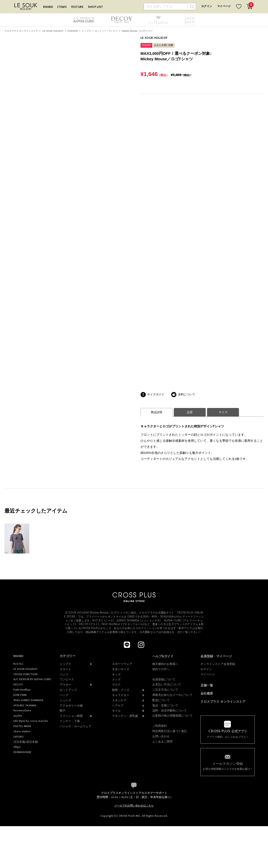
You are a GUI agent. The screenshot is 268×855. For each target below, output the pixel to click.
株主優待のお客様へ (165, 663)
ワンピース (67, 679)
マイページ (224, 6)
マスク (116, 684)
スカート (65, 669)
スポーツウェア (122, 663)
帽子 (62, 710)
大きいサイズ (120, 669)
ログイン (206, 6)
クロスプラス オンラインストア (21, 31)
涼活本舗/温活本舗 (25, 742)
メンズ (116, 679)
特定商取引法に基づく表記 (169, 731)
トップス (86, 31)
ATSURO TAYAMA (24, 705)
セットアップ (68, 689)
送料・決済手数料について (169, 710)
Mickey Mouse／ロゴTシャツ (137, 31)
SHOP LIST (95, 7)
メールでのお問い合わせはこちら (134, 805)
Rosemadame (22, 710)
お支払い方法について (166, 684)
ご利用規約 (159, 725)
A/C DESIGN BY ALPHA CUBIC (32, 679)
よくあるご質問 (162, 741)
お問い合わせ (161, 736)
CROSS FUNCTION (25, 674)
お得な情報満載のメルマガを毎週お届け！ (227, 765)
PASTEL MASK (22, 726)
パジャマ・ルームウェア (75, 726)
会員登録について (163, 679)
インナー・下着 (70, 721)
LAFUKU (18, 736)
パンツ (64, 674)
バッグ (64, 695)
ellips (17, 747)
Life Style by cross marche (30, 721)
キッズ (116, 674)
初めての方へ (161, 669)
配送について (161, 700)
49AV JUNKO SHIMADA (28, 700)
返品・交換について (165, 705)
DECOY (18, 684)
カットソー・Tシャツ (106, 31)
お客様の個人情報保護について (172, 715)
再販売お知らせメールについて (172, 694)
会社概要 (206, 693)
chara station (21, 731)
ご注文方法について (165, 689)
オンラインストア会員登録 (217, 663)
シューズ (65, 700)
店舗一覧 (206, 685)
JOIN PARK (20, 695)
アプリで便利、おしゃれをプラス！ (227, 733)
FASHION (72, 31)
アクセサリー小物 (71, 705)
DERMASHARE (22, 752)
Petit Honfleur (22, 689)
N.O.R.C (18, 663)
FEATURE (77, 7)
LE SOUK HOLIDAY (53, 31)
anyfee (17, 715)
